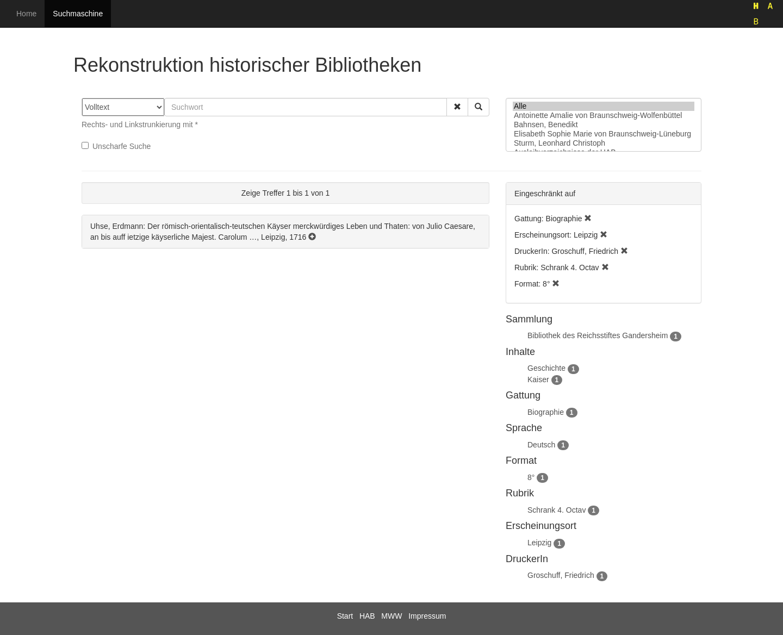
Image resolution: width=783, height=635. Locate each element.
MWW (391, 616)
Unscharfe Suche (116, 146)
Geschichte (546, 368)
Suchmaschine (78, 13)
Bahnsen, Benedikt (603, 124)
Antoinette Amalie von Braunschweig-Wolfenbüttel (603, 115)
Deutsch (541, 444)
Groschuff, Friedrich (560, 575)
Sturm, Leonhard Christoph (603, 143)
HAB (367, 616)
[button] (457, 107)
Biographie (545, 412)
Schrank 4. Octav (556, 510)
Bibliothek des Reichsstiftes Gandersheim (597, 335)
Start (345, 616)
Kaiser (538, 379)
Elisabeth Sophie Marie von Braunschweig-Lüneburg (603, 134)
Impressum (427, 616)
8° (531, 477)
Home (26, 13)
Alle (603, 106)
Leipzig (539, 542)
